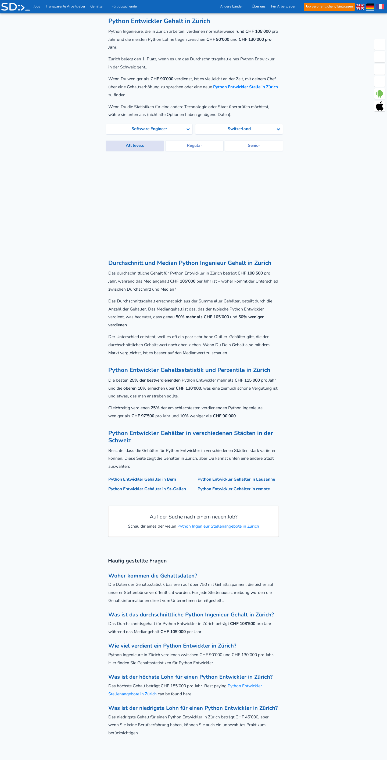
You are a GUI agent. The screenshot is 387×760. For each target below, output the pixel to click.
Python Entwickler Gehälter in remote (234, 489)
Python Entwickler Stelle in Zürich (245, 87)
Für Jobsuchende (126, 6)
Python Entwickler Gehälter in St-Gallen (147, 489)
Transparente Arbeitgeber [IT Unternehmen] (66, 6)
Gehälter (98, 6)
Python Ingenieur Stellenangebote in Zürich (217, 526)
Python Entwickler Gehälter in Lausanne (236, 479)
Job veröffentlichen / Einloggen (329, 6)
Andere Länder (233, 6)
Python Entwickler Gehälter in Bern (142, 479)
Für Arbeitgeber (285, 6)
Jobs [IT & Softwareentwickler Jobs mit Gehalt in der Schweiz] (37, 6)
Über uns (258, 6)
